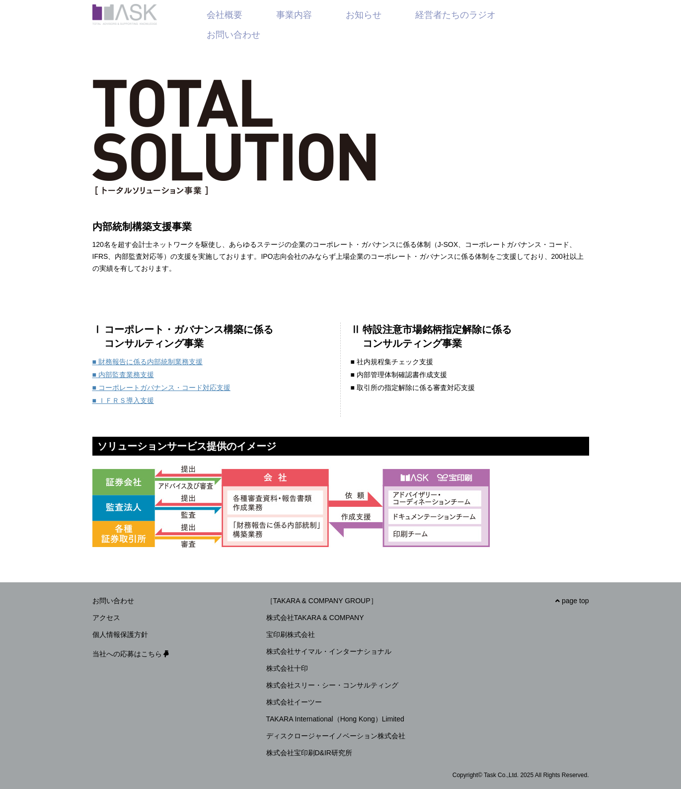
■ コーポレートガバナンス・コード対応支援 (161, 388)
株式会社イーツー (294, 702)
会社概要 (224, 15)
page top (572, 601)
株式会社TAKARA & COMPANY (315, 618)
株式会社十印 (287, 668)
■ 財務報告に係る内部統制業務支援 (147, 362)
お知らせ (363, 15)
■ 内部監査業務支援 (123, 375)
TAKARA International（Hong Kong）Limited (335, 719)
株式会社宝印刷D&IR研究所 (309, 753)
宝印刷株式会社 (290, 634)
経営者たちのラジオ (455, 15)
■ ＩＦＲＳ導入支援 (123, 400)
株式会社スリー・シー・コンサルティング (332, 685)
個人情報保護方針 (120, 634)
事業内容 (294, 15)
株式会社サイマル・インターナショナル (328, 651)
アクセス (106, 618)
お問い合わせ (233, 35)
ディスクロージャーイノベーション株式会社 (335, 736)
